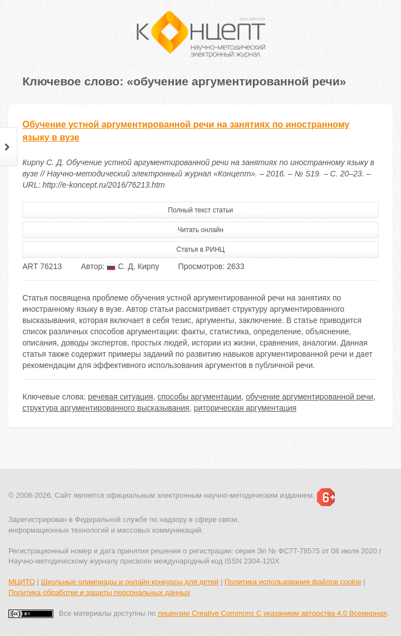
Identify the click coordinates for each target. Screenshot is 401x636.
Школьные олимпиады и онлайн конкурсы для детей (130, 582)
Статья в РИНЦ (201, 249)
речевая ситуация (120, 396)
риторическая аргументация (244, 407)
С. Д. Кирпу (133, 266)
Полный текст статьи (200, 210)
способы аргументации (200, 396)
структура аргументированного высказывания (106, 407)
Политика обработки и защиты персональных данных (99, 592)
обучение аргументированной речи (310, 396)
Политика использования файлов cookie (292, 582)
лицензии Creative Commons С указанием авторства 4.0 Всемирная (272, 613)
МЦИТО (21, 582)
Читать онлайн (201, 230)
